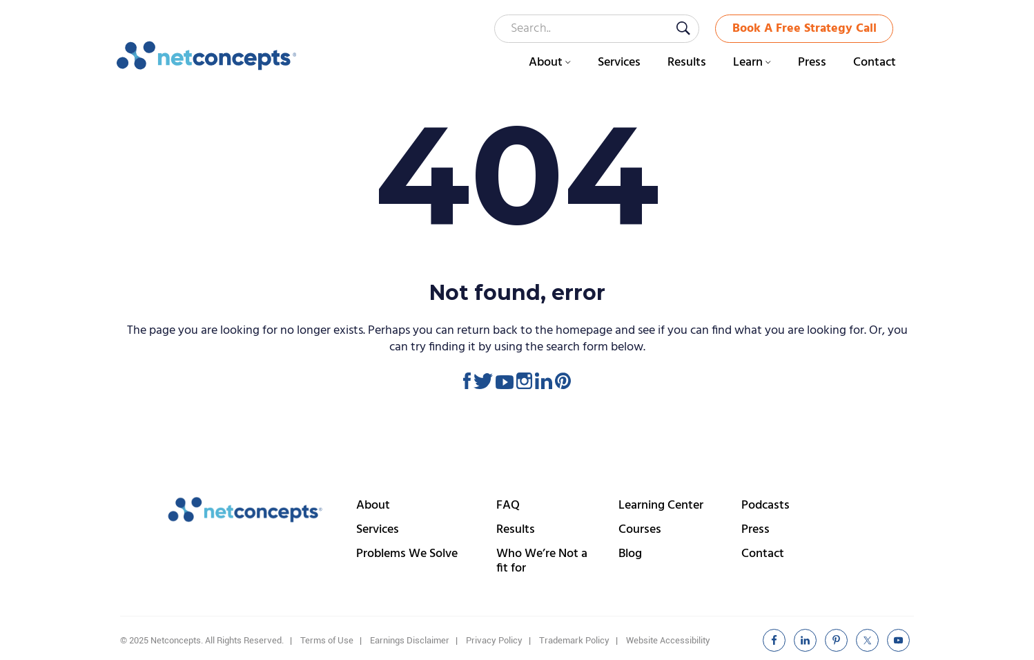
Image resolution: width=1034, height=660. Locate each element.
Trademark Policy (574, 640)
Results (515, 530)
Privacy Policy (494, 640)
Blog (630, 554)
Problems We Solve (407, 554)
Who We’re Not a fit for (541, 561)
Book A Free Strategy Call (804, 29)
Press (755, 530)
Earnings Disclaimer (409, 640)
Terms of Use (326, 640)
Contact (762, 554)
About (373, 506)
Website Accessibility (668, 640)
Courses (639, 530)
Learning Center (660, 506)
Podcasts (765, 506)
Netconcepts (207, 56)
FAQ (508, 506)
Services (377, 530)
